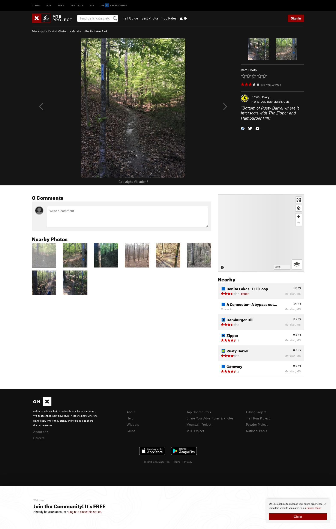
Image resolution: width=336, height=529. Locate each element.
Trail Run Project (258, 418)
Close (298, 516)
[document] (298, 511)
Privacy (188, 461)
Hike (61, 5)
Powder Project (257, 424)
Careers (38, 438)
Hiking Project (256, 412)
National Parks (256, 431)
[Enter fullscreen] (299, 200)
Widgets (133, 424)
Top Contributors (198, 412)
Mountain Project (198, 424)
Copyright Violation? (133, 181)
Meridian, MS (281, 101)
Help (130, 418)
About (131, 412)
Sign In (296, 18)
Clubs (131, 431)
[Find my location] (299, 208)
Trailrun (77, 5)
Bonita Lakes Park (96, 31)
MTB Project (195, 431)
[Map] (261, 233)
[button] (243, 128)
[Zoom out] (299, 223)
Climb (36, 5)
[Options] (297, 264)
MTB (49, 5)
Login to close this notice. (85, 512)
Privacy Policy (314, 508)
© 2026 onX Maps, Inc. (157, 461)
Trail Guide (130, 18)
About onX (41, 432)
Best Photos (150, 18)
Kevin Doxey (260, 97)
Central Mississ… (58, 31)
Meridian (77, 31)
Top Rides (169, 18)
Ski (92, 5)
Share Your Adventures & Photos (209, 418)
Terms (177, 461)
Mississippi (38, 31)
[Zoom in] (299, 216)
